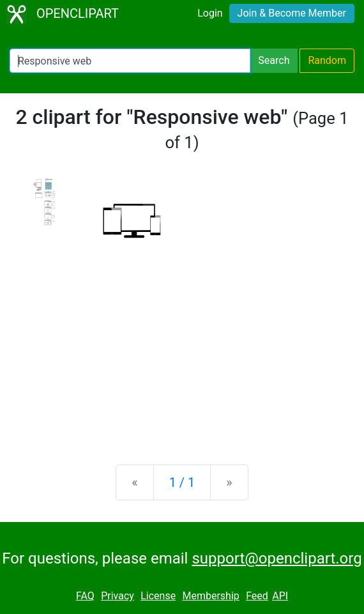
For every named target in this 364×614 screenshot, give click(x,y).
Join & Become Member (292, 13)
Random (327, 60)
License (158, 596)
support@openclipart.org (276, 558)
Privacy (117, 596)
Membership (210, 596)
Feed (257, 596)
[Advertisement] (182, 354)
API (280, 596)
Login (209, 13)
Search (273, 60)
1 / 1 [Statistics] (182, 482)
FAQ (85, 596)
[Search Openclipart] (130, 61)
